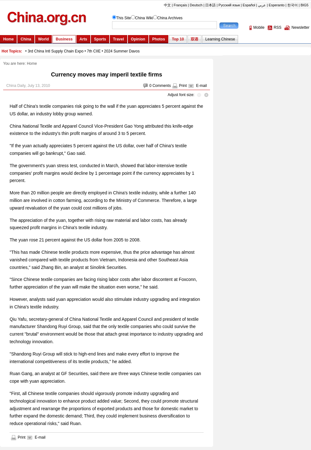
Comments (162, 85)
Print (183, 85)
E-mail (201, 85)
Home (32, 63)
